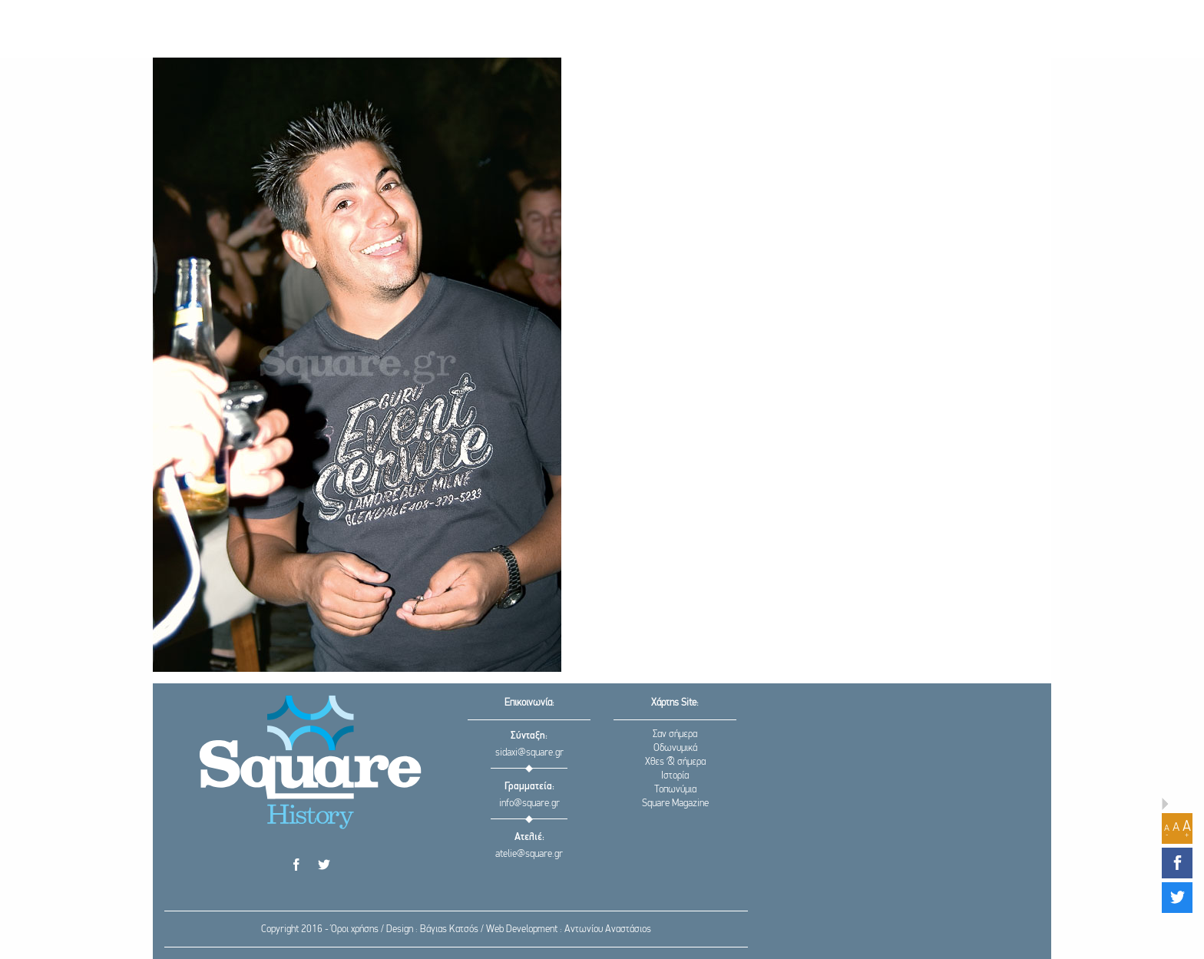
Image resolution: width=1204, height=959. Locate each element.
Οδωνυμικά (675, 748)
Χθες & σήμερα (675, 762)
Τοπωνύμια (675, 790)
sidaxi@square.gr (529, 753)
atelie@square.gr (529, 854)
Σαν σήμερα (675, 734)
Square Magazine (675, 804)
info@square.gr (529, 804)
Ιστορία (675, 776)
